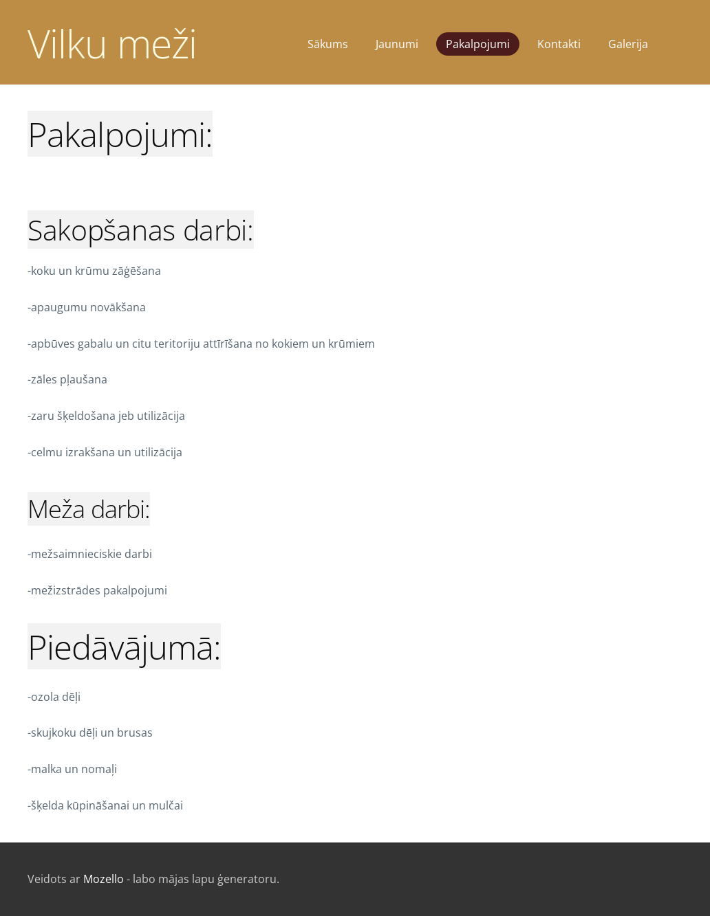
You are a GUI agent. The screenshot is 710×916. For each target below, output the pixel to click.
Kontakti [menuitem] (559, 44)
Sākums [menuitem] (328, 44)
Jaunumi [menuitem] (397, 44)
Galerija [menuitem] (628, 44)
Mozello (103, 878)
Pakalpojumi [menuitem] (478, 44)
